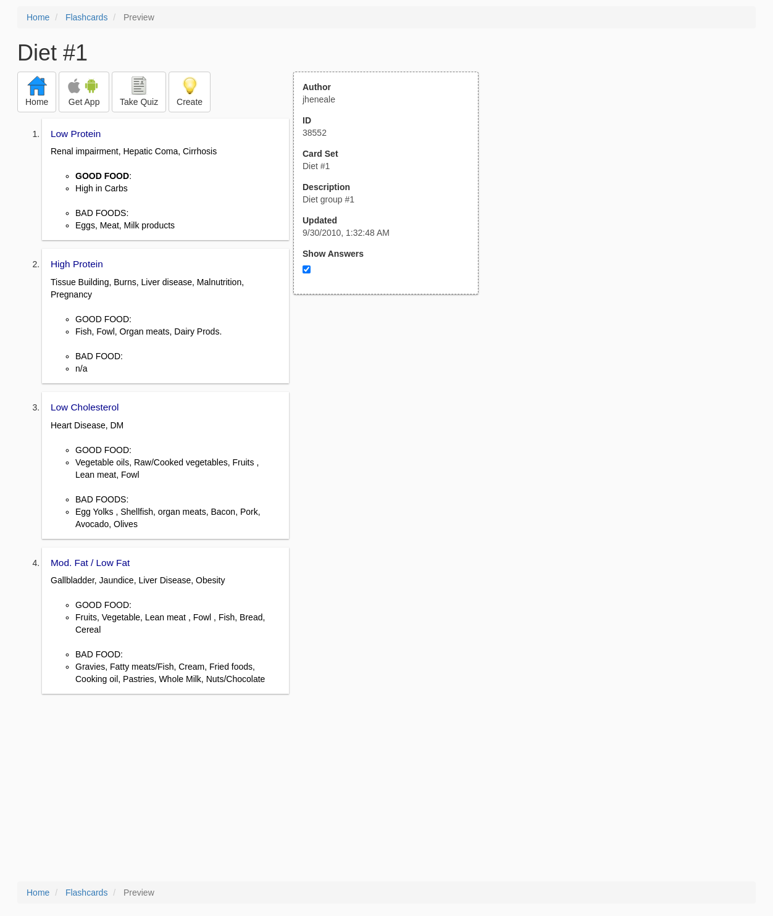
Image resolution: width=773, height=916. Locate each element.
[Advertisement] (392, 415)
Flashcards (86, 17)
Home (38, 17)
